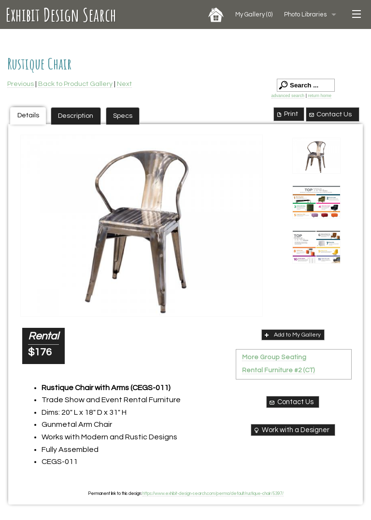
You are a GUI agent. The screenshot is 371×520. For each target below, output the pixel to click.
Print (286, 114)
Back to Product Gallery (75, 83)
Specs (122, 115)
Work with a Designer (291, 430)
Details (28, 115)
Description (75, 115)
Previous (20, 83)
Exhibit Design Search (61, 14)
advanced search (288, 95)
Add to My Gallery (292, 334)
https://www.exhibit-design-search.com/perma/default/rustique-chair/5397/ (213, 493)
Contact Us (330, 114)
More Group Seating (274, 357)
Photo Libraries (305, 14)
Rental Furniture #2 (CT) (278, 370)
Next (124, 83)
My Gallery (253, 14)
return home (319, 95)
